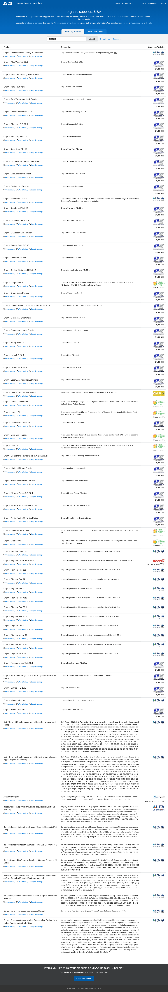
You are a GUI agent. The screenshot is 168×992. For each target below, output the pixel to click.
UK (150, 23)
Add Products (130, 3)
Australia (136, 23)
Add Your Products (84, 979)
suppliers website (69, 23)
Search (163, 3)
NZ (142, 23)
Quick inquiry (9, 56)
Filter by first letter (95, 32)
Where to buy (22, 56)
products (28, 23)
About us (119, 3)
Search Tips (105, 39)
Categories (152, 3)
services (38, 23)
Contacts (142, 3)
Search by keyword (73, 32)
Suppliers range (36, 56)
